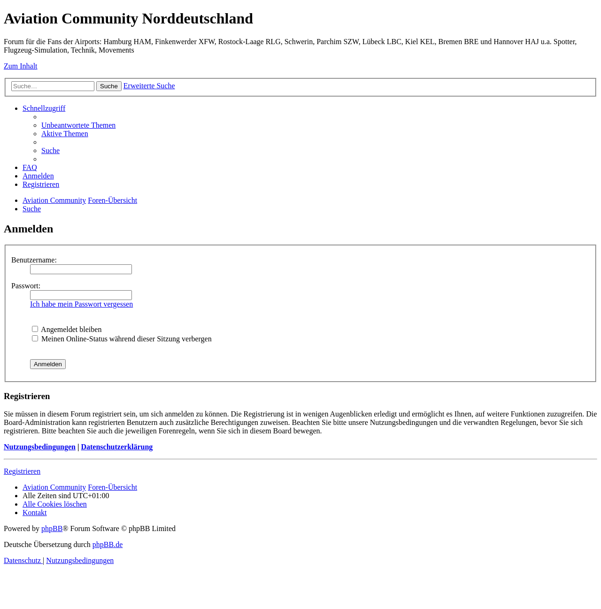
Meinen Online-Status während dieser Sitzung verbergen (122, 339)
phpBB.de (107, 544)
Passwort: (25, 286)
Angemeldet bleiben (66, 329)
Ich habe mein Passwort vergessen (81, 304)
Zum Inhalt (21, 66)
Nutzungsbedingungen (40, 447)
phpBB (51, 528)
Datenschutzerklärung (117, 447)
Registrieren (22, 471)
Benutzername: (34, 260)
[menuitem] (78, 125)
